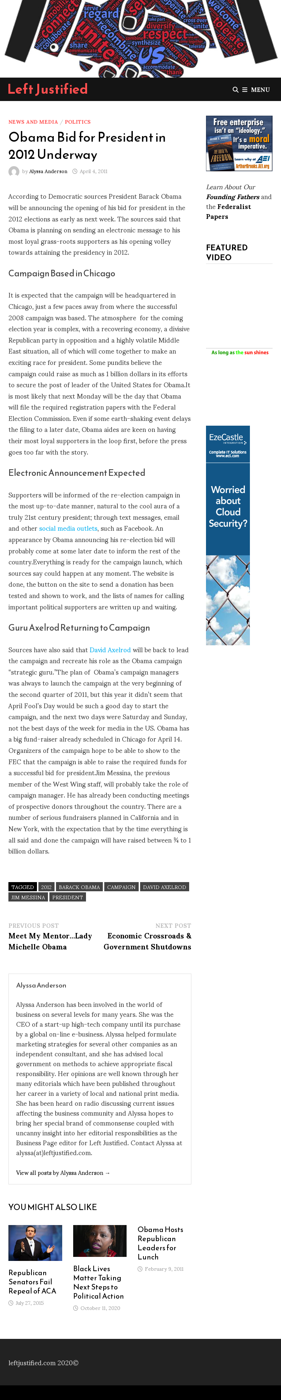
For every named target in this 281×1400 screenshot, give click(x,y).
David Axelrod (110, 649)
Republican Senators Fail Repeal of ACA (32, 1281)
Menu (256, 89)
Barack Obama (79, 886)
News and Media (33, 121)
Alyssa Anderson (48, 170)
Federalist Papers (228, 210)
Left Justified (47, 89)
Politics (78, 121)
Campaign (121, 886)
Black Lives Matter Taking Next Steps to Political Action (98, 1282)
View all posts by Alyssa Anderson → (63, 1172)
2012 (46, 886)
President (67, 896)
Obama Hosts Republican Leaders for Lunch (160, 1243)
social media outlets (68, 527)
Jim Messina (28, 896)
